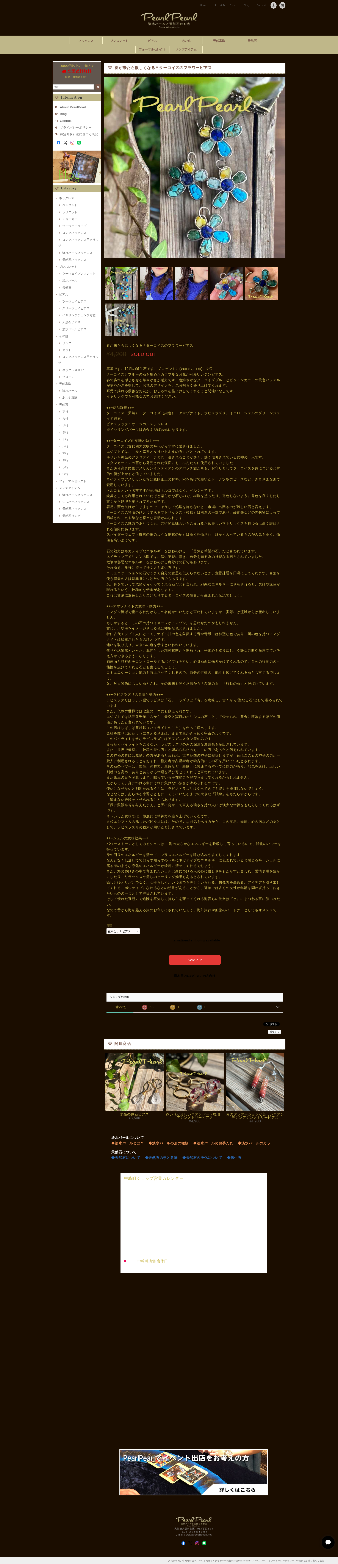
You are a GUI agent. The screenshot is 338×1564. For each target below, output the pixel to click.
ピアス (152, 40)
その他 (185, 40)
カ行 (65, 418)
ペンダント (69, 205)
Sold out (194, 959)
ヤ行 (65, 460)
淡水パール (69, 280)
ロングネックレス (74, 232)
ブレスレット (119, 40)
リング (66, 343)
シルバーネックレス (75, 502)
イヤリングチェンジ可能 (78, 315)
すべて (121, 1007)
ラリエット (69, 212)
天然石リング (71, 516)
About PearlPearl (225, 5)
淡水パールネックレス (77, 253)
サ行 (65, 425)
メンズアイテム (186, 49)
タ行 (65, 432)
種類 (109, 925)
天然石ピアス (71, 322)
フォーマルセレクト (152, 49)
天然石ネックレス (74, 259)
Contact (262, 5)
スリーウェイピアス (75, 308)
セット (66, 350)
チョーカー (69, 219)
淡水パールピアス (74, 329)
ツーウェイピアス (74, 301)
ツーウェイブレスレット (78, 273)
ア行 (65, 411)
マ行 (65, 453)
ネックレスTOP (73, 370)
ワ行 (65, 474)
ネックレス (86, 40)
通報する (274, 1031)
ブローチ (68, 377)
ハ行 (65, 446)
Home (203, 5)
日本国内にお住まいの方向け (194, 975)
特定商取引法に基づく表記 (79, 134)
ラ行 (65, 467)
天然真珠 (219, 40)
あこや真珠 (69, 397)
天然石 (252, 40)
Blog (246, 5)
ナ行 (65, 439)
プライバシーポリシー (76, 127)
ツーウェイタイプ (74, 226)
